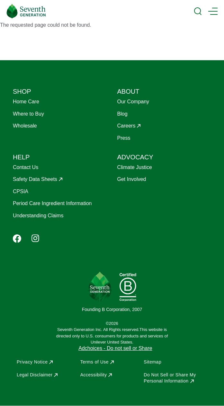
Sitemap (152, 361)
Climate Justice (134, 167)
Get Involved (131, 179)
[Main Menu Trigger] (213, 11)
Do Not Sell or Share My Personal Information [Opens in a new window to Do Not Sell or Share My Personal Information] (170, 377)
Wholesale (25, 125)
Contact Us (25, 167)
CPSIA (20, 191)
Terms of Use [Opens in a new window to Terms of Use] (94, 361)
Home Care (26, 101)
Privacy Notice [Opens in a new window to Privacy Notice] (32, 361)
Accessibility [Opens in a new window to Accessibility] (93, 374)
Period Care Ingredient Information (52, 203)
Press (123, 138)
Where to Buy (28, 114)
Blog (122, 114)
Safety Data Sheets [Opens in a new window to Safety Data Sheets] (35, 179)
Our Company (133, 101)
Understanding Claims (38, 215)
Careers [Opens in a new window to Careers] (126, 125)
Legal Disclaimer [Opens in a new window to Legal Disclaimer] (34, 374)
